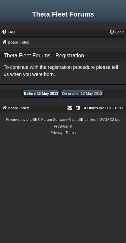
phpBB (32, 119)
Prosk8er (61, 126)
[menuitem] (8, 32)
